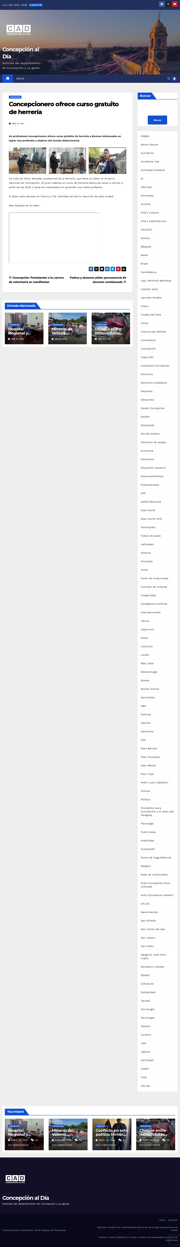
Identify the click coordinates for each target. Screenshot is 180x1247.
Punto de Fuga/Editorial (156, 857)
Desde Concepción (153, 408)
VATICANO (147, 1060)
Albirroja (146, 187)
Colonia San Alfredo (153, 331)
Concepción (15, 97)
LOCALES (147, 646)
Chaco (145, 306)
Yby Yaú (146, 1085)
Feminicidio (148, 527)
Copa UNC (147, 357)
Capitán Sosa (149, 289)
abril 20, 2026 (20, 1140)
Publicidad (147, 840)
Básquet (146, 246)
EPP (143, 493)
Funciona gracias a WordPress (17, 1230)
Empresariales (150, 484)
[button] (168, 78)
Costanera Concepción (155, 365)
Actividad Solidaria (153, 170)
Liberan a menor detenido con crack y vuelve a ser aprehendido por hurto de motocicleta (138, 1238)
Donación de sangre (153, 442)
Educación (147, 459)
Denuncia (147, 374)
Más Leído (147, 663)
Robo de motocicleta (154, 874)
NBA (143, 705)
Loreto (145, 654)
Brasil (144, 263)
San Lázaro (148, 937)
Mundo (145, 680)
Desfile (145, 416)
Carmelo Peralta (151, 297)
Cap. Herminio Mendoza (156, 280)
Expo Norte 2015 (151, 518)
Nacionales (148, 697)
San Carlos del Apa (153, 929)
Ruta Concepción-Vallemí (157, 895)
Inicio (20, 78)
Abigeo (145, 136)
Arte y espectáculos (153, 221)
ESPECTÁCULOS (151, 501)
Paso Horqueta (150, 756)
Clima (144, 323)
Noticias (146, 714)
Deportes (146, 391)
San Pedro (147, 946)
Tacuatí (145, 1000)
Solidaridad (148, 992)
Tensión (146, 1026)
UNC (144, 1043)
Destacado (147, 425)
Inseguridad (148, 595)
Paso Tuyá (147, 773)
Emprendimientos (152, 476)
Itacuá (145, 620)
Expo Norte (148, 510)
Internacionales (151, 612)
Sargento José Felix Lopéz (153, 956)
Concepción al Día (25, 1198)
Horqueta (147, 561)
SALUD (145, 903)
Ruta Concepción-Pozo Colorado (155, 885)
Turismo (146, 1034)
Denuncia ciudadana (154, 382)
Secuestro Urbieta (152, 966)
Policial (145, 790)
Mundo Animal (150, 688)
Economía (147, 450)
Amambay (147, 195)
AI (142, 178)
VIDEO (145, 1068)
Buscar (145, 96)
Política (145, 799)
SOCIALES (147, 983)
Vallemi (145, 1051)
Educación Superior (153, 467)
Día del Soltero (150, 433)
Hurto (144, 569)
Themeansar (59, 1230)
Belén (144, 255)
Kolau (144, 637)
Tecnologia (147, 1009)
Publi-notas (148, 832)
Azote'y (145, 238)
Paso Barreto (149, 748)
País (143, 739)
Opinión (146, 722)
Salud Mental (149, 912)
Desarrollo (147, 399)
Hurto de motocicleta (154, 578)
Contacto (173, 1220)
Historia (146, 552)
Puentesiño (148, 849)
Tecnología (147, 1017)
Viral (144, 1077)
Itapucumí (147, 629)
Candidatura (148, 272)
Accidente (147, 153)
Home (162, 1220)
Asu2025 (146, 229)
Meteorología (149, 671)
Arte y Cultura (150, 212)
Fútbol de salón (151, 535)
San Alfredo (148, 920)
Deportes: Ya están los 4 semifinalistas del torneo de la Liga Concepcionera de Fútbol (137, 1228)
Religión (146, 866)
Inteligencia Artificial (154, 603)
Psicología (147, 823)
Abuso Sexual (149, 144)
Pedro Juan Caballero (154, 782)
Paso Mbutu (148, 765)
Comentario (148, 340)
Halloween (147, 544)
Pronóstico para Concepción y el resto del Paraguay (157, 811)
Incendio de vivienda (154, 586)
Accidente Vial (150, 161)
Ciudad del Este (151, 314)
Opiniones (147, 731)
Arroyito (146, 204)
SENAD (145, 975)
